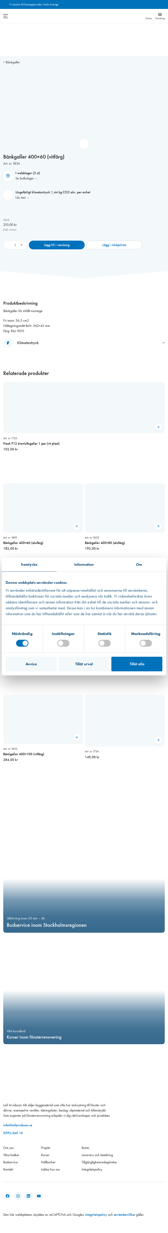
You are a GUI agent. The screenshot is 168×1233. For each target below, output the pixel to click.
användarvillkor (124, 1215)
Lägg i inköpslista (114, 245)
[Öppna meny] (6, 16)
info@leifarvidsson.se (17, 1125)
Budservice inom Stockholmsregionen (47, 925)
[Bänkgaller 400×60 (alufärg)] (43, 532)
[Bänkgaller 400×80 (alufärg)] (125, 532)
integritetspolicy (96, 1215)
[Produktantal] (15, 245)
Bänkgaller (13, 62)
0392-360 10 (13, 1133)
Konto (149, 18)
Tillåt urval (84, 663)
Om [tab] (139, 564)
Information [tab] (84, 564)
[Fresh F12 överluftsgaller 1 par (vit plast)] (84, 429)
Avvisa (31, 663)
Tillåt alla (137, 663)
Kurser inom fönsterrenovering (34, 1037)
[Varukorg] (160, 14)
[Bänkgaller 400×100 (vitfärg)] (43, 744)
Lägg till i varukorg (56, 245)
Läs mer (20, 197)
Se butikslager (24, 178)
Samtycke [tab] (29, 564)
